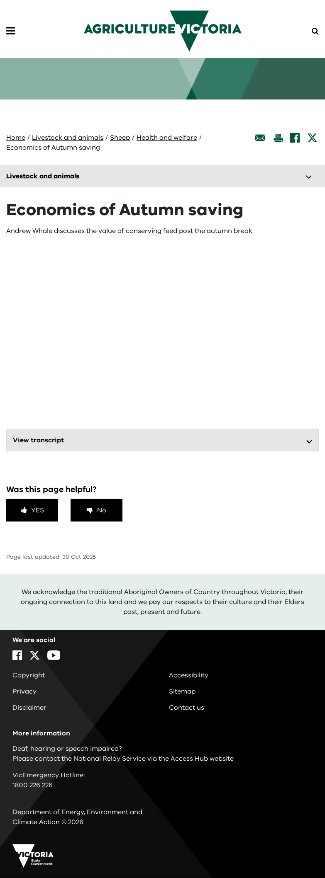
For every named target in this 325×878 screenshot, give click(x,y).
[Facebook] (295, 138)
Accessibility (188, 675)
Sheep (120, 137)
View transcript (38, 440)
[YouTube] (53, 655)
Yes (37, 510)
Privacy (24, 691)
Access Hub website (202, 758)
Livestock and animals (67, 137)
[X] (312, 138)
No (101, 510)
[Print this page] (278, 138)
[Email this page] (260, 138)
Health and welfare (167, 137)
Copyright (28, 675)
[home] (163, 30)
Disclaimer (29, 707)
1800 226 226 (32, 785)
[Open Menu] (10, 31)
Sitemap (182, 691)
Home (15, 137)
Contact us (186, 707)
